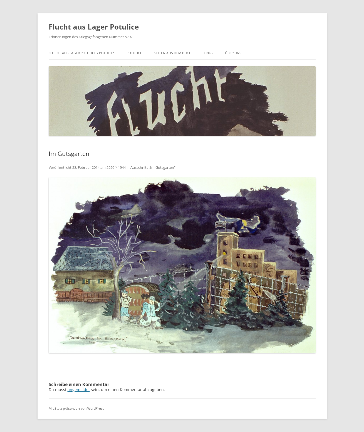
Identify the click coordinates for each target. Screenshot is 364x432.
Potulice (134, 53)
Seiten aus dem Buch (173, 53)
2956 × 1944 (116, 167)
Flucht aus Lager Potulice (94, 27)
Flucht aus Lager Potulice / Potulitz (81, 53)
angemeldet (79, 389)
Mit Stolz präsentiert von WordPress (76, 408)
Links (208, 53)
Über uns (233, 53)
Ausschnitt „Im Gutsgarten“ (152, 167)
